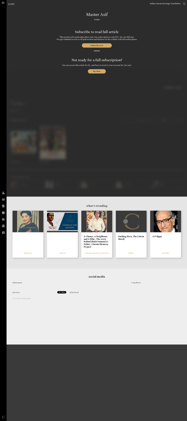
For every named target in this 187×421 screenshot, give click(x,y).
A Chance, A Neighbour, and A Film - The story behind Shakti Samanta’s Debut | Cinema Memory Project (96, 241)
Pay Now (97, 71)
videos (62, 253)
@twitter (16, 292)
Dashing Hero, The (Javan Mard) (131, 237)
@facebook (74, 292)
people (11, 4)
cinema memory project (97, 253)
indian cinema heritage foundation (165, 3)
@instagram (17, 283)
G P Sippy (157, 236)
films (131, 253)
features (28, 253)
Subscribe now (96, 45)
